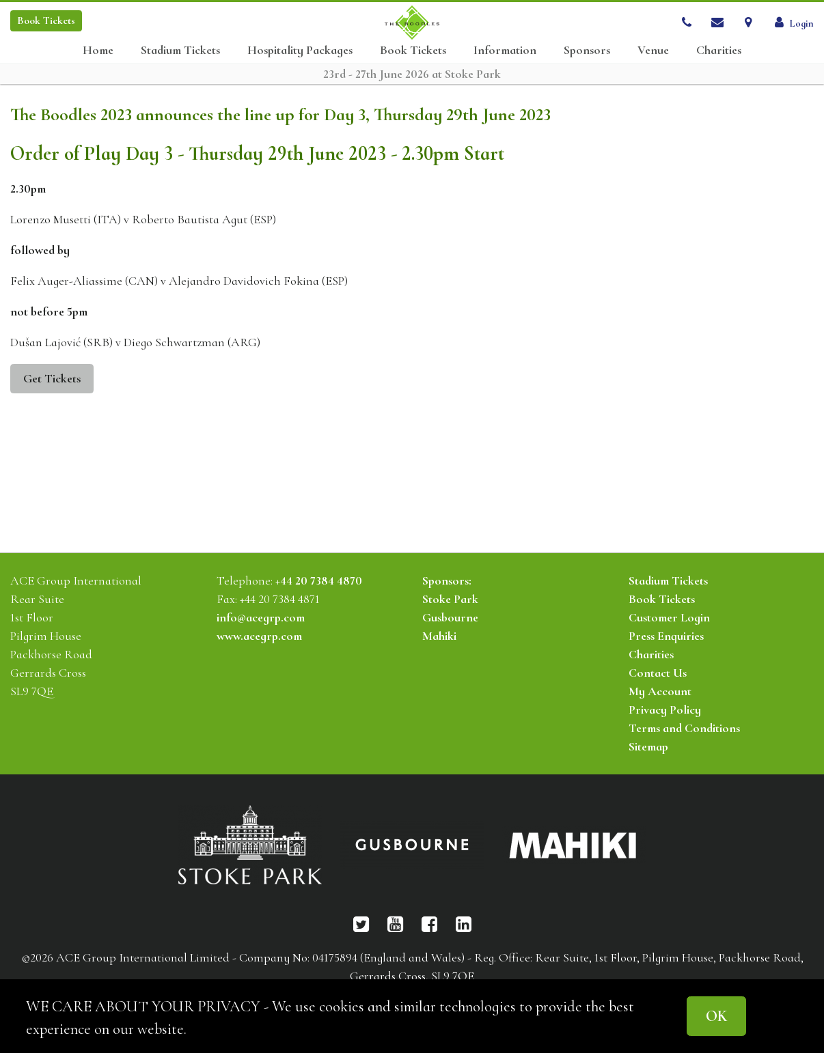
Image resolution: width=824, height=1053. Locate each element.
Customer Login (669, 617)
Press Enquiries (666, 635)
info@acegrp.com (261, 617)
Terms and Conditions (684, 727)
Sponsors (587, 50)
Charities (718, 50)
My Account (660, 691)
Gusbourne (450, 617)
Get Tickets (52, 378)
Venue (653, 50)
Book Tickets (413, 50)
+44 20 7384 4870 (318, 580)
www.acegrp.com (259, 635)
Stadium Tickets (180, 50)
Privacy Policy (665, 709)
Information (504, 50)
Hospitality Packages (300, 50)
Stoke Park (450, 598)
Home (98, 50)
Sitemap (648, 746)
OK (716, 1016)
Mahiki (439, 635)
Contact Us (658, 672)
